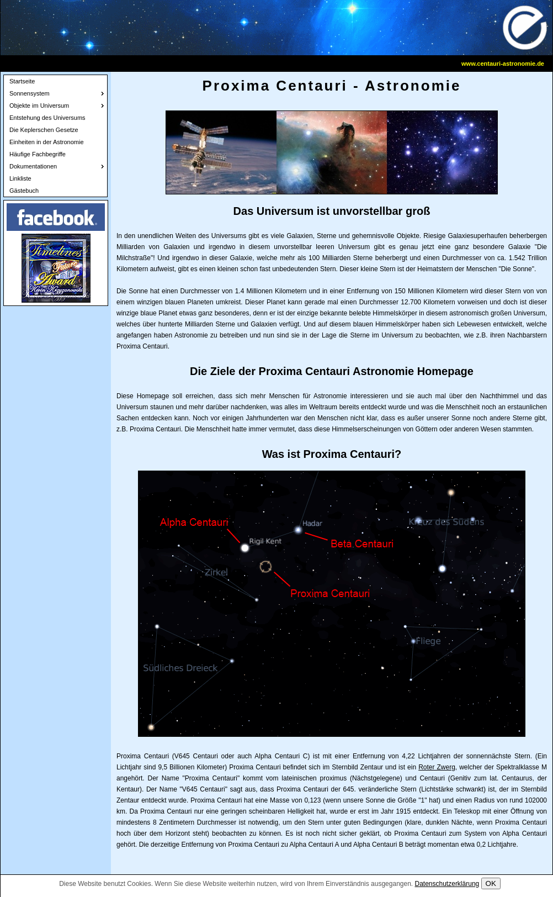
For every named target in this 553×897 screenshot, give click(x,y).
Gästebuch (24, 190)
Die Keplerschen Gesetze (43, 129)
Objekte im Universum (39, 105)
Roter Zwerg (436, 767)
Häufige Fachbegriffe (37, 154)
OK (491, 883)
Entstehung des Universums (47, 117)
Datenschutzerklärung (447, 884)
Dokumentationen (33, 166)
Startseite (22, 81)
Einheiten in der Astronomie (46, 142)
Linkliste (20, 178)
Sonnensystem (29, 93)
